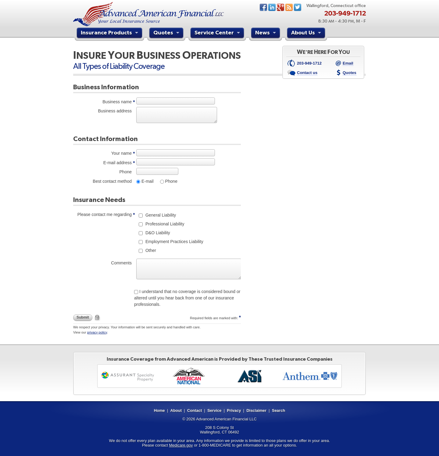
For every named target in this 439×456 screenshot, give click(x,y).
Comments (121, 262)
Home (159, 410)
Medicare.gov (181, 445)
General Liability (160, 215)
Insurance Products (110, 33)
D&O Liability (157, 232)
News (289, 7)
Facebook (263, 7)
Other (150, 250)
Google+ (280, 7)
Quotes (167, 33)
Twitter (297, 7)
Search (278, 410)
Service (214, 410)
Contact (194, 410)
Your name (121, 153)
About (176, 410)
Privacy (234, 410)
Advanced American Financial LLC (226, 419)
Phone (126, 171)
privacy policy (97, 332)
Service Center (218, 33)
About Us (307, 33)
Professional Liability (164, 223)
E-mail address (117, 162)
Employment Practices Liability (173, 241)
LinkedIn (272, 7)
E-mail (147, 181)
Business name (117, 101)
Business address (115, 110)
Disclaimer (256, 410)
